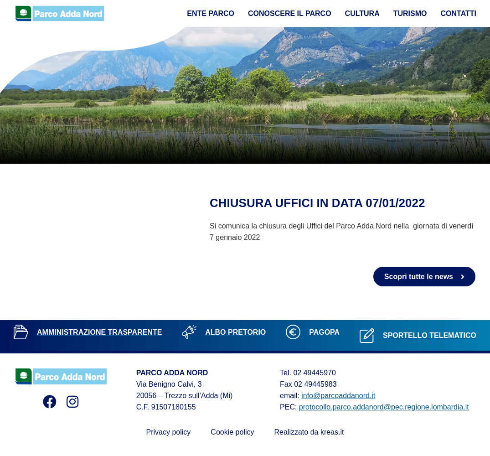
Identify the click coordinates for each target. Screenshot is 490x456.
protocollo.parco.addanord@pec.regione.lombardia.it (384, 407)
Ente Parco (210, 13)
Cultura (362, 13)
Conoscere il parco (289, 13)
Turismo (410, 13)
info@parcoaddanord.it (338, 395)
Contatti (459, 13)
